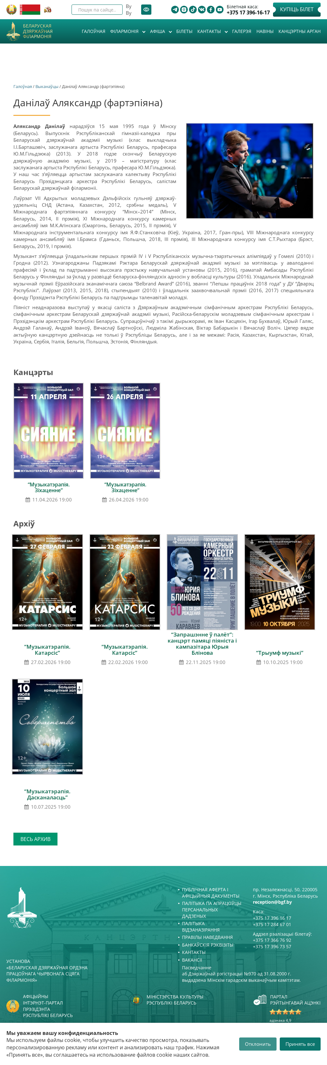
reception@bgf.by (272, 902)
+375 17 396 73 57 (272, 946)
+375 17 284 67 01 (272, 924)
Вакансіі (192, 960)
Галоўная (93, 31)
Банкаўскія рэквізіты (207, 945)
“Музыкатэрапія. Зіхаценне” (49, 487)
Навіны (265, 31)
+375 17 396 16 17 (272, 918)
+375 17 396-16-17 (248, 13)
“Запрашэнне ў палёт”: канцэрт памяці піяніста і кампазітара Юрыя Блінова (202, 643)
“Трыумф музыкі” (279, 653)
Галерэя (241, 31)
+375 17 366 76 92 (272, 940)
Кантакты (209, 31)
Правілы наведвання (207, 937)
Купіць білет (297, 9)
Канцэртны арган (299, 31)
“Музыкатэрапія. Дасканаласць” (47, 794)
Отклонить (258, 1044)
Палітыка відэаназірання (201, 926)
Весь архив (35, 839)
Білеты (184, 31)
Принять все (300, 1044)
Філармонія (125, 31)
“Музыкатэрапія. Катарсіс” (47, 650)
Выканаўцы (46, 86)
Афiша (158, 31)
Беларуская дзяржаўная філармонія (38, 31)
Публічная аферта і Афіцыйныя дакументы (211, 892)
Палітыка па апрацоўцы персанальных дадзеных (211, 909)
